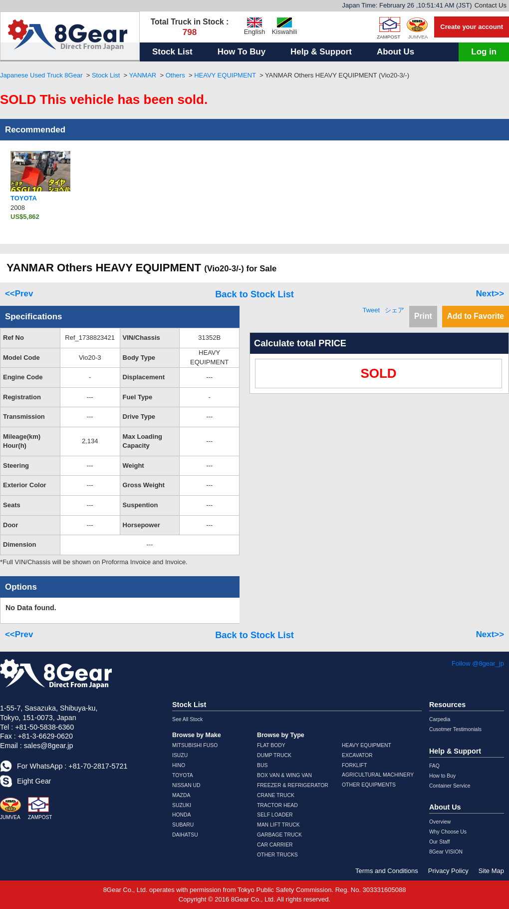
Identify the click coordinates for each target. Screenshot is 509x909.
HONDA (181, 815)
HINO (178, 765)
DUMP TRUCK (274, 755)
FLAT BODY (271, 745)
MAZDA (181, 795)
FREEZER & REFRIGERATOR (292, 785)
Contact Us (491, 5)
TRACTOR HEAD (277, 805)
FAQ (434, 766)
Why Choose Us (448, 832)
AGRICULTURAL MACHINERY (378, 775)
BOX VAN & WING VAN (284, 775)
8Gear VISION (446, 852)
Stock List (172, 51)
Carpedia (439, 719)
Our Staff (439, 842)
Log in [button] (484, 51)
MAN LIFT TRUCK (278, 825)
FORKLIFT (354, 765)
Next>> (490, 293)
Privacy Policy (448, 871)
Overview (440, 822)
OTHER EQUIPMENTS (369, 785)
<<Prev (19, 293)
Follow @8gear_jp (478, 663)
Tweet (371, 310)
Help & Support (321, 51)
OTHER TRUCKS (277, 855)
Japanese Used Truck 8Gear (41, 75)
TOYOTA (182, 775)
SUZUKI (181, 805)
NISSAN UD (186, 785)
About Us (395, 51)
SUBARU (183, 825)
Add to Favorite (475, 316)
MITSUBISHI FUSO (195, 745)
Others (175, 75)
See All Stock (187, 719)
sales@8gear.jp (48, 746)
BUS (262, 765)
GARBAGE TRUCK (279, 835)
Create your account (471, 26)
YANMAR (143, 75)
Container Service (450, 786)
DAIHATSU (185, 835)
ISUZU (180, 755)
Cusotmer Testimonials (455, 729)
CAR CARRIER (275, 845)
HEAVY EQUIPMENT (225, 75)
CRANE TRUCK (275, 795)
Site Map (491, 871)
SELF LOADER (275, 815)
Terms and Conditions (386, 871)
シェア (394, 310)
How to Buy (442, 776)
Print (423, 316)
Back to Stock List (254, 294)
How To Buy (241, 51)
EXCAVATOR (357, 755)
